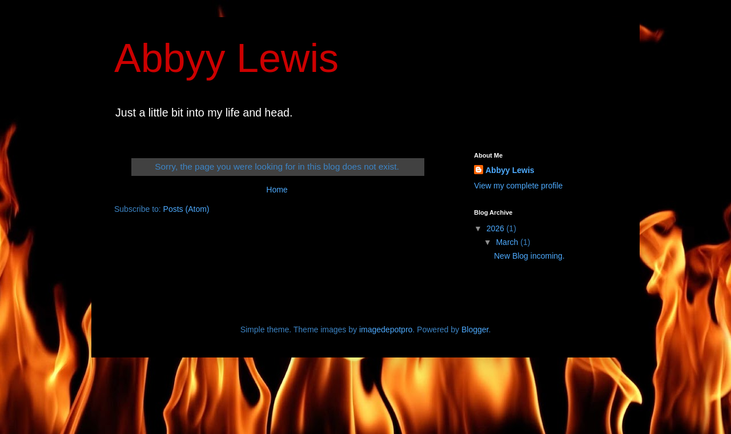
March (508, 242)
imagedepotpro (385, 329)
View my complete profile (518, 185)
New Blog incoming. (529, 255)
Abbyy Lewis (226, 58)
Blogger (474, 329)
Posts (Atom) (186, 209)
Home (276, 189)
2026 (497, 228)
